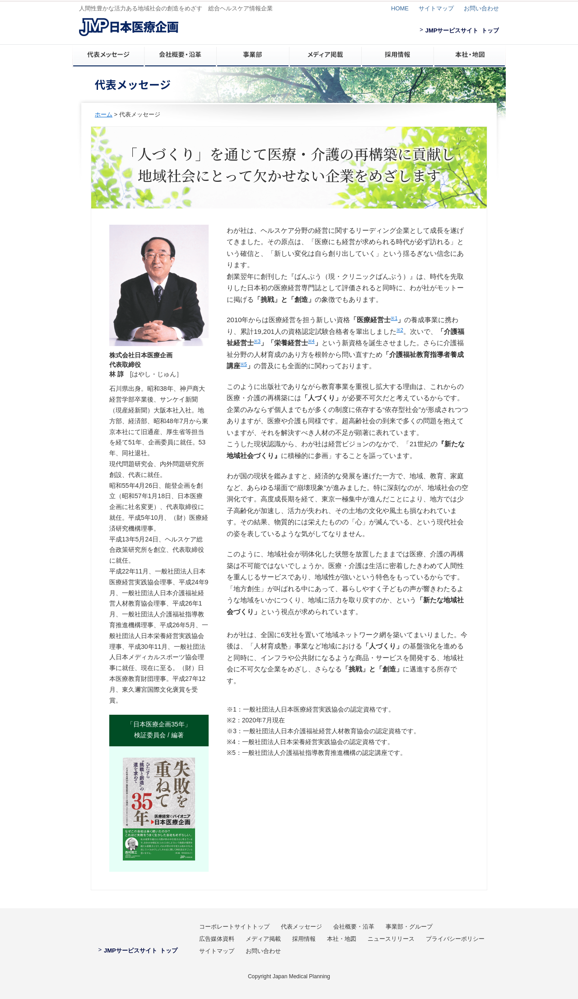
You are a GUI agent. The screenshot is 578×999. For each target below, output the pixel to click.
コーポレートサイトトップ (234, 926)
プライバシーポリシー (455, 938)
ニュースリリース (391, 938)
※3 (257, 341)
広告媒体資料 (216, 938)
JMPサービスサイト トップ (459, 30)
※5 (243, 364)
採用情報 (304, 938)
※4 (311, 341)
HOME (400, 8)
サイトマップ (436, 8)
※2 (399, 330)
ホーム (103, 114)
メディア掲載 (263, 938)
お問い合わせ (481, 8)
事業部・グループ (409, 926)
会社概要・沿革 (353, 926)
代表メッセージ (301, 926)
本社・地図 (341, 938)
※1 (394, 318)
